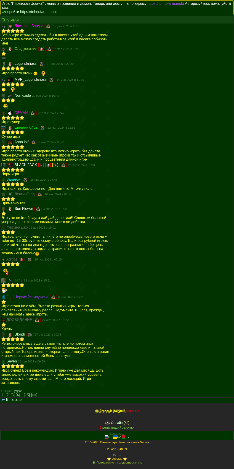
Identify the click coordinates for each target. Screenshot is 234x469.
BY (125, 437)
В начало (13, 399)
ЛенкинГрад (25, 194)
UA (117, 437)
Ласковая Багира (29, 26)
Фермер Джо (17, 227)
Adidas (12, 259)
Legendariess (26, 63)
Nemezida (23, 95)
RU (109, 437)
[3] (13, 395)
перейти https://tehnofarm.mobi (30, 12)
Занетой (13, 179)
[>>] (34, 395)
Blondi (20, 334)
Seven (12, 361)
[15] (27, 395)
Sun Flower (24, 209)
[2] (7, 395)
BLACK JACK (26, 165)
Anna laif (22, 142)
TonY (19, 280)
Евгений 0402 (27, 127)
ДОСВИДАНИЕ (19, 320)
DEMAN (22, 113)
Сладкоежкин (26, 49)
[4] (18, 395)
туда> (17, 391)
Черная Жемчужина (32, 297)
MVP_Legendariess (31, 79)
